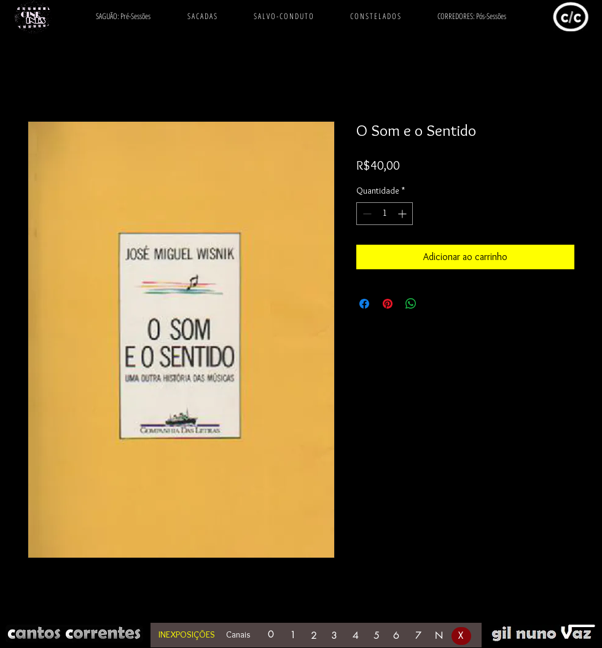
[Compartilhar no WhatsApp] (411, 303)
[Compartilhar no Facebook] (364, 303)
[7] (419, 636)
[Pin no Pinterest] (387, 303)
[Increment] (403, 213)
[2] (314, 636)
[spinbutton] (384, 213)
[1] (293, 635)
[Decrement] (365, 213)
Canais (238, 634)
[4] (356, 636)
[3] (335, 636)
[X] (461, 636)
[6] (397, 636)
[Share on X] (434, 303)
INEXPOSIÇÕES (186, 634)
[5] (377, 636)
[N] (440, 636)
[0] (271, 635)
